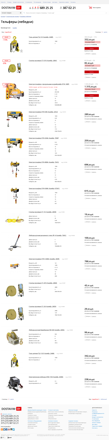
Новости (3, 2)
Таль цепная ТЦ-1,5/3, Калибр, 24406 (41, 353)
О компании (28, 2)
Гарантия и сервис (64, 2)
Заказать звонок (6, 414)
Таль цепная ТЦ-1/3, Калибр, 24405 (41, 37)
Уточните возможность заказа (93, 119)
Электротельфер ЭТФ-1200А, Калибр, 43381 (44, 259)
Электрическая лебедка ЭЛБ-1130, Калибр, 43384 (46, 377)
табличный (103, 399)
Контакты (73, 2)
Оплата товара (47, 2)
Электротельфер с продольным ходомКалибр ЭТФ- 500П (49, 84)
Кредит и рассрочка (18, 2)
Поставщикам (37, 2)
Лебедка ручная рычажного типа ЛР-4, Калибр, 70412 (47, 235)
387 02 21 (69, 8)
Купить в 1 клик (89, 51)
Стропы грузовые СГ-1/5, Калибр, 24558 (42, 212)
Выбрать (88, 53)
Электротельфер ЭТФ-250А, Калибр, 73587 (44, 138)
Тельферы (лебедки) (25, 16)
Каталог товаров (11, 13)
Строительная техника (12, 16)
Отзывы (9, 2)
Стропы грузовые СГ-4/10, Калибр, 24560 (43, 283)
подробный (8, 32)
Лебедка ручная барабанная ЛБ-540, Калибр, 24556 (47, 330)
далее (105, 32)
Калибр (15, 28)
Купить (92, 48)
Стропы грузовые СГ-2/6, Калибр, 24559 (42, 306)
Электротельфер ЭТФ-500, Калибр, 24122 (43, 112)
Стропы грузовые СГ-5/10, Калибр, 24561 (43, 61)
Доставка (54, 2)
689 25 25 (46, 8)
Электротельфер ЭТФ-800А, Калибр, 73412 (44, 162)
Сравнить (94, 53)
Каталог (3, 16)
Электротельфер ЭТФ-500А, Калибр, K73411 (44, 188)
